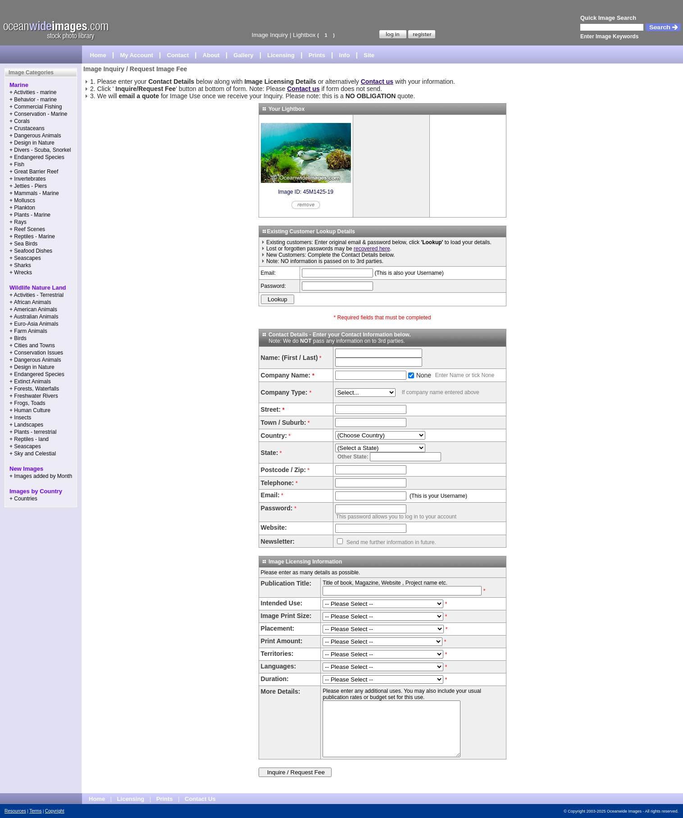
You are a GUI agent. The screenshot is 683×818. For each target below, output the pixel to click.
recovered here (372, 248)
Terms (35, 811)
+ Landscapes (26, 425)
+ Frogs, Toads (27, 403)
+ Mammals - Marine (34, 193)
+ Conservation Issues (36, 353)
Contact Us (200, 798)
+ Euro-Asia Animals (33, 324)
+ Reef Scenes (27, 229)
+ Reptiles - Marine (32, 236)
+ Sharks (20, 265)
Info (344, 55)
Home (98, 55)
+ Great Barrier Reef (33, 171)
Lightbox (304, 35)
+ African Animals (30, 302)
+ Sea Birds (23, 244)
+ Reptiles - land (29, 439)
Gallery (243, 55)
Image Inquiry (269, 35)
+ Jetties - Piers (28, 186)
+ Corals (19, 121)
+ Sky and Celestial (32, 453)
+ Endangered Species (36, 157)
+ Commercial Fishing (35, 107)
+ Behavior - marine (33, 99)
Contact (178, 55)
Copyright (54, 811)
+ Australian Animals (33, 317)
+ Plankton (22, 207)
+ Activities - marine (32, 92)
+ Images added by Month (40, 476)
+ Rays (18, 222)
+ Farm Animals (28, 331)
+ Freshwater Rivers (33, 396)
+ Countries (23, 498)
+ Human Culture (29, 410)
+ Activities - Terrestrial (36, 295)
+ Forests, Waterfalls (34, 389)
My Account (136, 55)
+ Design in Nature (32, 143)
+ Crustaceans (27, 128)
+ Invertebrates (27, 179)
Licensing (281, 55)
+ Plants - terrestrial (32, 432)
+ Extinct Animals (30, 381)
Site (369, 55)
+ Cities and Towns (32, 345)
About (211, 55)
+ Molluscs (22, 200)
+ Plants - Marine (29, 215)
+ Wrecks (20, 272)
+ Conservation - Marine (38, 114)
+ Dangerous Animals (35, 135)
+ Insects (20, 417)
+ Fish (16, 164)
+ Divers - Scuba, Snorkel (40, 150)
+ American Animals (33, 309)
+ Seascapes (25, 258)
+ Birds (18, 338)
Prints (317, 55)
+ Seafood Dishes (30, 251)
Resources (15, 811)
